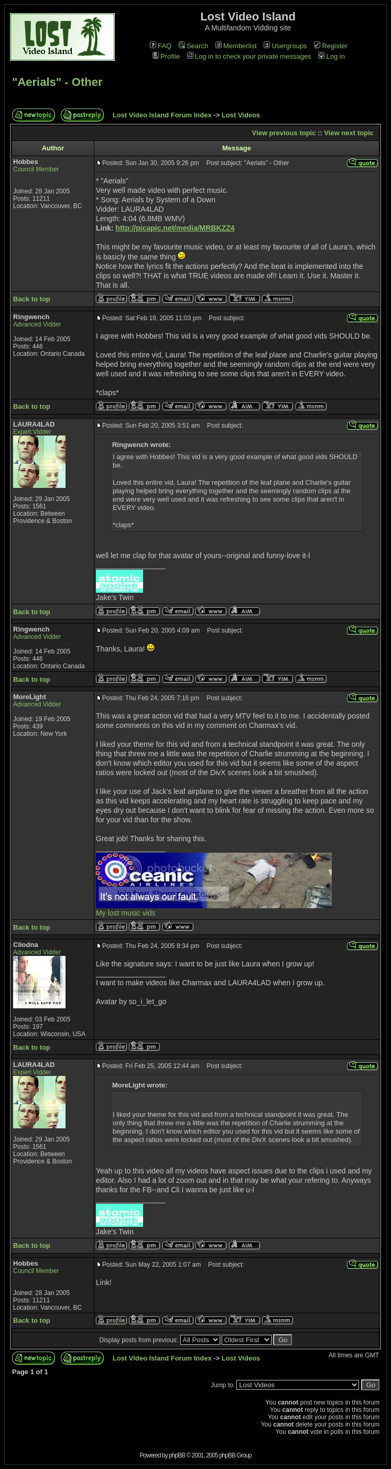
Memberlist (236, 46)
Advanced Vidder (37, 324)
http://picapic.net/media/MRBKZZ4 (174, 228)
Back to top (31, 299)
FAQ (160, 46)
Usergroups (285, 46)
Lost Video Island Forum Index (162, 115)
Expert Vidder (32, 432)
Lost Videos (241, 115)
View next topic (348, 133)
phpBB (177, 1455)
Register (330, 46)
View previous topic (284, 133)
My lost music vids (126, 913)
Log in (331, 56)
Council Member (36, 169)
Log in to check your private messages (249, 56)
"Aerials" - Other (57, 82)
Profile (166, 56)
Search (193, 46)
